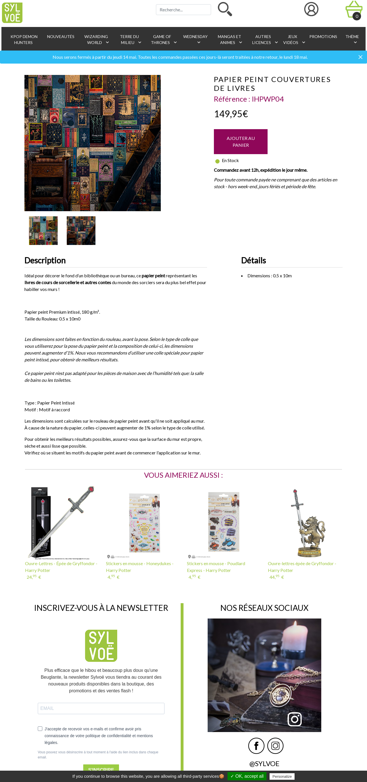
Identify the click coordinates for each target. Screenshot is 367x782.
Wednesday (195, 39)
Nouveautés (60, 36)
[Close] (360, 57)
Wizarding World (97, 39)
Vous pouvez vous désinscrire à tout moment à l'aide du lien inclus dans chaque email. (98, 754)
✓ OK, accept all (247, 776)
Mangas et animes (230, 39)
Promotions (322, 36)
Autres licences (265, 39)
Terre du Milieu (131, 39)
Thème (352, 39)
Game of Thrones (164, 39)
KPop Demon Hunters (23, 39)
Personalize (282, 776)
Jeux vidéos (293, 39)
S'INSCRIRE (101, 770)
